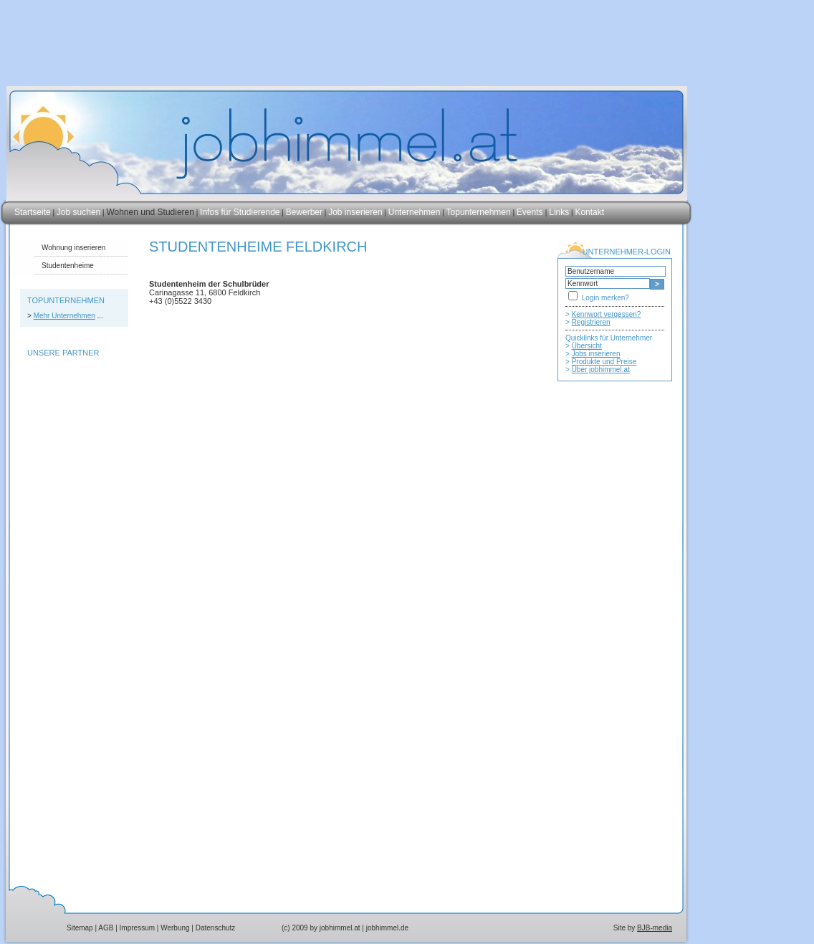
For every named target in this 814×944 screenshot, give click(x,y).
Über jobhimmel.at (601, 369)
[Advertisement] (614, 679)
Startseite (32, 212)
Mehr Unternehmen (64, 316)
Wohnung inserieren (73, 248)
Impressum (137, 928)
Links (559, 212)
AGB (105, 928)
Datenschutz (216, 928)
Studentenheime (68, 266)
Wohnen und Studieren (150, 212)
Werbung (175, 928)
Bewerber (304, 212)
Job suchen (78, 212)
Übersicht (587, 346)
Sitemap (80, 928)
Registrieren (591, 322)
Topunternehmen (478, 212)
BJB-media (654, 928)
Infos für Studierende (239, 212)
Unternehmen (414, 212)
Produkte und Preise (604, 362)
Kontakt (589, 212)
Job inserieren (355, 212)
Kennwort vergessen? (606, 314)
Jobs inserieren (596, 354)
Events (531, 212)
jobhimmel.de (387, 928)
